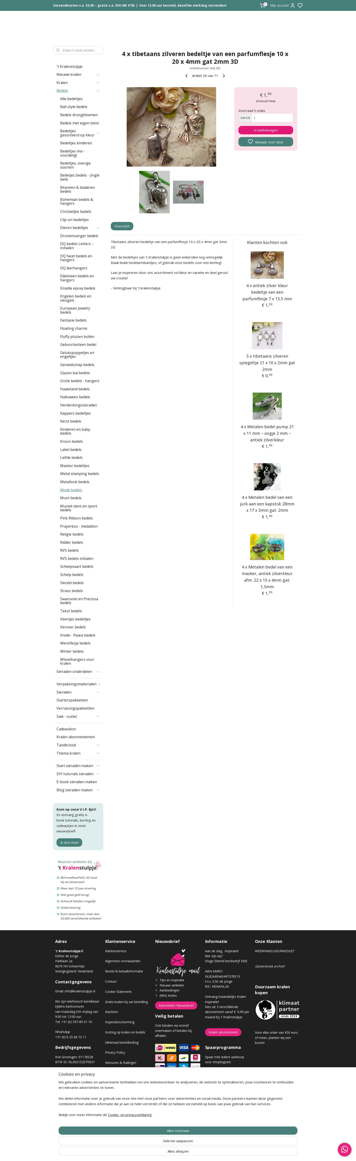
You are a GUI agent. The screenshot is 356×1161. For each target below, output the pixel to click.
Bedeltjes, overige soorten (75, 165)
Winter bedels (72, 651)
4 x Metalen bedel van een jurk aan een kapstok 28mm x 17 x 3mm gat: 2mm (267, 503)
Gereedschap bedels (77, 364)
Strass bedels (71, 590)
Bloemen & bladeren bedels (77, 189)
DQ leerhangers (73, 268)
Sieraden (78, 692)
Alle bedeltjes (71, 98)
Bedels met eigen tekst (79, 123)
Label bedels (71, 449)
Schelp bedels (71, 574)
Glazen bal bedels (75, 372)
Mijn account (282, 5)
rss (203, 1152)
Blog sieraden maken (78, 789)
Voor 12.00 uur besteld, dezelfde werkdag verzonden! (182, 5)
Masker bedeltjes (74, 465)
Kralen (78, 82)
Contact (111, 981)
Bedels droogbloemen (79, 114)
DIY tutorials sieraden (78, 773)
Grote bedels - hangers (79, 380)
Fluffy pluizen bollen (77, 336)
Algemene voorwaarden (122, 961)
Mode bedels (71, 489)
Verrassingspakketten (75, 708)
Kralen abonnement (223, 1032)
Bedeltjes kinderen (76, 142)
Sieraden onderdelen (78, 671)
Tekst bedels (71, 610)
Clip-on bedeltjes (74, 219)
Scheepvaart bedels (76, 566)
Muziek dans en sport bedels (78, 508)
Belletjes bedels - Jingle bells (79, 177)
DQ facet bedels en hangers (76, 258)
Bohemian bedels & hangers (76, 201)
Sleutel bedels (72, 582)
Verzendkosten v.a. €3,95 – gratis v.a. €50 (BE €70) (94, 5)
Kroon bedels (71, 441)
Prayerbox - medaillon (79, 526)
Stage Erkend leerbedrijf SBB (226, 961)
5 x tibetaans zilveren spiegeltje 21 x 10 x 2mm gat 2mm (267, 362)
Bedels (78, 90)
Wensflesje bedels (75, 643)
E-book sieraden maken (77, 781)
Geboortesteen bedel (78, 344)
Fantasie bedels (73, 320)
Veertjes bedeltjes (75, 619)
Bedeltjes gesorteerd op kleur (80, 133)
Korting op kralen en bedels (125, 1032)
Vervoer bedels (73, 627)
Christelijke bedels (75, 211)
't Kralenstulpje (69, 66)
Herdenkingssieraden (78, 405)
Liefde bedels (71, 457)
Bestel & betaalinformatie (124, 971)
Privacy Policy (115, 1052)
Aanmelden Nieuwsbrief (176, 1005)
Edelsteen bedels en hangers (77, 278)
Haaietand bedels (75, 388)
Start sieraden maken (78, 765)
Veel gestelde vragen (120, 1083)
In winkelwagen (266, 130)
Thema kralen (78, 753)
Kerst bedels (70, 421)
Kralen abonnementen (76, 736)
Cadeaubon (66, 728)
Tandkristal (78, 745)
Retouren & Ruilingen (120, 1062)
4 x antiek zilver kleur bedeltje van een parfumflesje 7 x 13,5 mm (267, 292)
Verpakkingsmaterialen (79, 683)
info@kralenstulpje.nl (80, 991)
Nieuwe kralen (78, 74)
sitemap (194, 1152)
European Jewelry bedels (75, 310)
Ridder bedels (71, 542)
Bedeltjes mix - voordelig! (72, 153)
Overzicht (122, 226)
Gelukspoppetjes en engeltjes (77, 354)
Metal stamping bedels (79, 473)
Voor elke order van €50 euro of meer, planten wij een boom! (276, 1037)
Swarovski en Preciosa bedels (79, 600)
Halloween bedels (75, 396)
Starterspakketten (72, 700)
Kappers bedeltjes (75, 413)
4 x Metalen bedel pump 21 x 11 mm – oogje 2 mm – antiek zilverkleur (267, 433)
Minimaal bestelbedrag (121, 1042)
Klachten (111, 1012)
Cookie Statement (118, 991)
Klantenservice (115, 951)
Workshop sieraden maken (124, 1093)
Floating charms (73, 328)
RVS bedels (69, 550)
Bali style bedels (73, 106)
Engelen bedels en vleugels (75, 298)
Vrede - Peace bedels (77, 635)
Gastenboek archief (269, 966)
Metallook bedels (74, 481)
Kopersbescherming (119, 1022)
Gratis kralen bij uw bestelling (126, 1002)
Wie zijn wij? (214, 956)
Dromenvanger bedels (79, 235)
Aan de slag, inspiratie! (222, 951)
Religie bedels (72, 534)
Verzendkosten (116, 1073)
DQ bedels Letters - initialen (76, 245)
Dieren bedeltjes (80, 227)
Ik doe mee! (69, 842)
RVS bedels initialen (76, 558)
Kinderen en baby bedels (75, 431)
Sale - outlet (78, 716)
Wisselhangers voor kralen (77, 661)
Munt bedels (71, 497)
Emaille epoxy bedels (77, 288)
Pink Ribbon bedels (76, 518)
